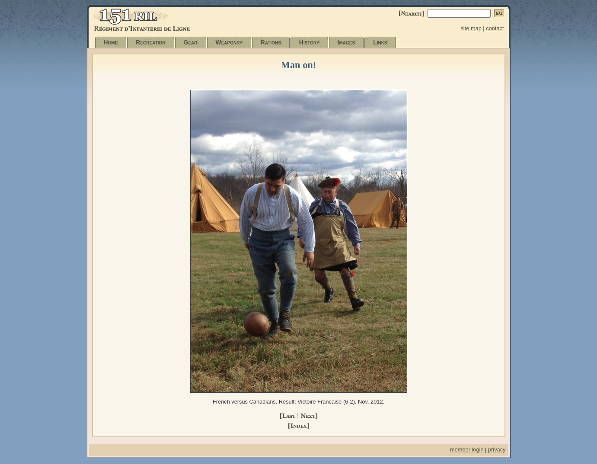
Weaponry (229, 42)
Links (380, 42)
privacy (497, 449)
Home (111, 42)
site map (470, 28)
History (309, 42)
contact (495, 28)
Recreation (150, 42)
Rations (271, 42)
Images (346, 42)
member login (467, 449)
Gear (191, 42)
